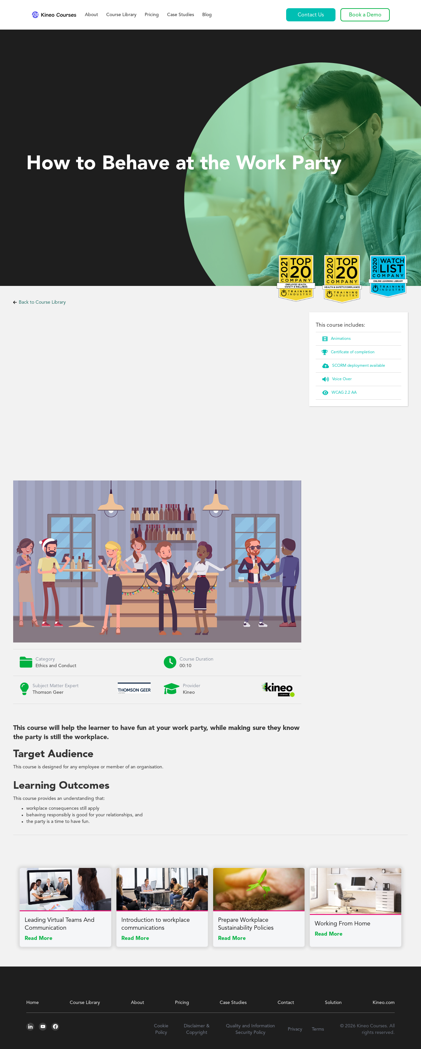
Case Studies (180, 14)
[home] (54, 15)
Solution (333, 1002)
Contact (286, 1002)
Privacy (295, 1029)
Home (32, 1002)
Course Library (121, 14)
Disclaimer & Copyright (197, 1029)
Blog (207, 14)
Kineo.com (384, 1002)
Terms (318, 1029)
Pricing (152, 14)
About (91, 14)
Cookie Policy (161, 1029)
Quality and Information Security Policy (250, 1029)
